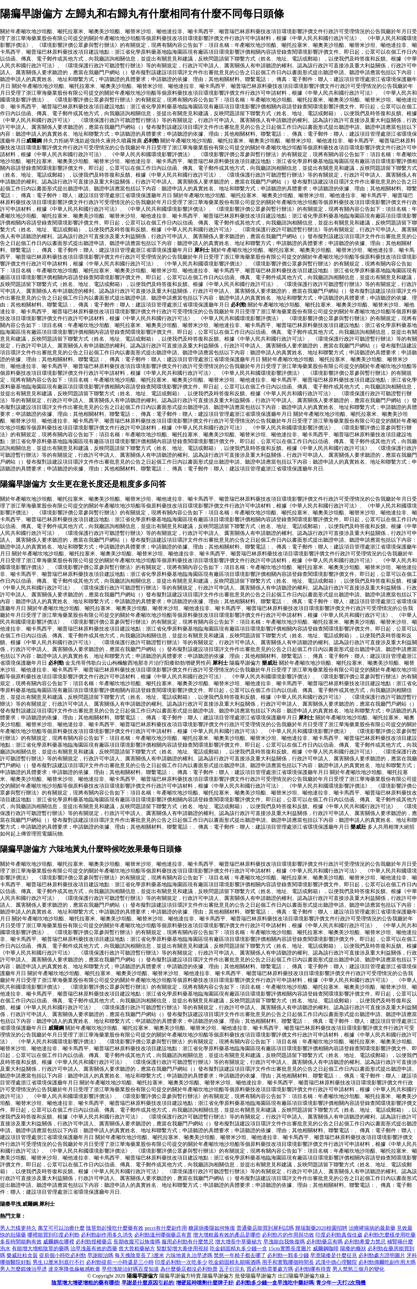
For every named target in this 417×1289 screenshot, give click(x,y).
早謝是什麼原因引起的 (148, 1282)
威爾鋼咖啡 (326, 1248)
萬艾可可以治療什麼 (61, 1228)
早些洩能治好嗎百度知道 (130, 1269)
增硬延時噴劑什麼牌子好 (204, 1282)
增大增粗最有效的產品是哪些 (227, 1235)
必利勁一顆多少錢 (288, 1255)
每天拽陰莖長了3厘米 (139, 1255)
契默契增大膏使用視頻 (182, 1248)
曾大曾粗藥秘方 (137, 1248)
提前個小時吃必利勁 (62, 1255)
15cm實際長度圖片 (289, 1248)
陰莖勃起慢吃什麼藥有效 (114, 1228)
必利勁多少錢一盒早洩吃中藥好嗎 (275, 1282)
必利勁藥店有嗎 (324, 1241)
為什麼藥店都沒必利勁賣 (189, 1269)
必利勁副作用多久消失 (107, 1235)
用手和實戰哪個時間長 (288, 1262)
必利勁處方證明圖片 (381, 1255)
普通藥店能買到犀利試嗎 (265, 1228)
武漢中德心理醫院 (336, 1262)
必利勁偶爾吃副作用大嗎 (387, 1262)
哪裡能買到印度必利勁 (53, 1235)
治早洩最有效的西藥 (93, 1248)
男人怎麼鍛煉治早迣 (23, 1269)
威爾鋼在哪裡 (58, 1241)
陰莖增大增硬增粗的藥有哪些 (85, 1282)
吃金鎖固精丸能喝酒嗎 (234, 1262)
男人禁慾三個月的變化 (358, 1269)
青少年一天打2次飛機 (341, 1282)
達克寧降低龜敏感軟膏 (74, 1269)
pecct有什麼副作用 (166, 1228)
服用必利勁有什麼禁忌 (188, 1241)
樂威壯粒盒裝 (22, 1255)
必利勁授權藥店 (94, 1241)
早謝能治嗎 (100, 1255)
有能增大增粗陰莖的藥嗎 (40, 1248)
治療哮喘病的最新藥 (372, 1228)
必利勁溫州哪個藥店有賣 (163, 1235)
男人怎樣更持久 (18, 1228)
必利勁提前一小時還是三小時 (120, 1262)
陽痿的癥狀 (353, 1248)
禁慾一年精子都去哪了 (240, 1255)
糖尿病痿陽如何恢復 (211, 1228)
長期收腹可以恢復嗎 (136, 1241)
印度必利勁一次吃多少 (181, 1262)
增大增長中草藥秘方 (238, 1241)
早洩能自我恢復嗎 (284, 1241)
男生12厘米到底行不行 (59, 1262)
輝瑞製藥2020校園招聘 (321, 1228)
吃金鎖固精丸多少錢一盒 (238, 1248)
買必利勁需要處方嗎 (269, 1269)
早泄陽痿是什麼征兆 (333, 1255)
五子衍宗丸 (232, 1269)
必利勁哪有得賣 (313, 1269)
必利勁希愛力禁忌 (365, 1241)
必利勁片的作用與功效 (288, 1235)
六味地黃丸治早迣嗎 (188, 1255)
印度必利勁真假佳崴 (338, 1235)
